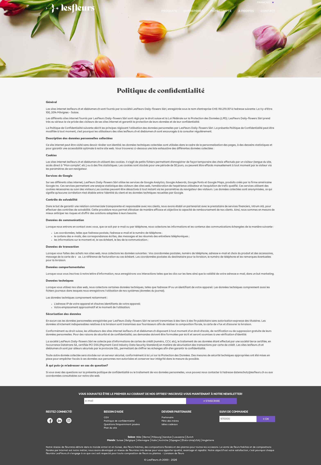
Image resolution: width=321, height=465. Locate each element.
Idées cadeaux (170, 424)
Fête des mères (170, 421)
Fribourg (156, 437)
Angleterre (208, 440)
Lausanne (179, 437)
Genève (167, 437)
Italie (154, 440)
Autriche (163, 440)
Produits (169, 11)
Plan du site (110, 428)
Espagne (175, 440)
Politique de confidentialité (119, 421)
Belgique (130, 440)
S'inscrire (213, 401)
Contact (268, 11)
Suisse (119, 440)
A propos (246, 11)
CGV (106, 417)
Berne (146, 437)
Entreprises (193, 11)
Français (263, 2)
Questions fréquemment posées (122, 424)
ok (267, 419)
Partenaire (168, 417)
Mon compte (221, 11)
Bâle (138, 437)
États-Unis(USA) (191, 440)
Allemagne (143, 440)
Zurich (189, 437)
